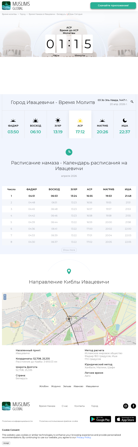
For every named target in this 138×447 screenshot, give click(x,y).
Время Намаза (47, 406)
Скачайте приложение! (113, 5)
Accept (6, 443)
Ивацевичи (92, 386)
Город (23, 14)
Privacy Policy (84, 437)
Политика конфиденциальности (17, 421)
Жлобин (44, 386)
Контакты (79, 406)
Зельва (67, 386)
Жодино (56, 386)
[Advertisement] (54, 75)
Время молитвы (9, 14)
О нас (65, 406)
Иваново (78, 386)
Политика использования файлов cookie (58, 421)
